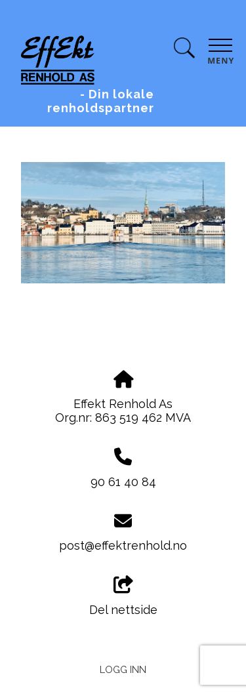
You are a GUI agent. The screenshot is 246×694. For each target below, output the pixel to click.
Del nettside (123, 596)
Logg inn (123, 669)
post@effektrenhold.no (123, 545)
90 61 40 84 (123, 482)
